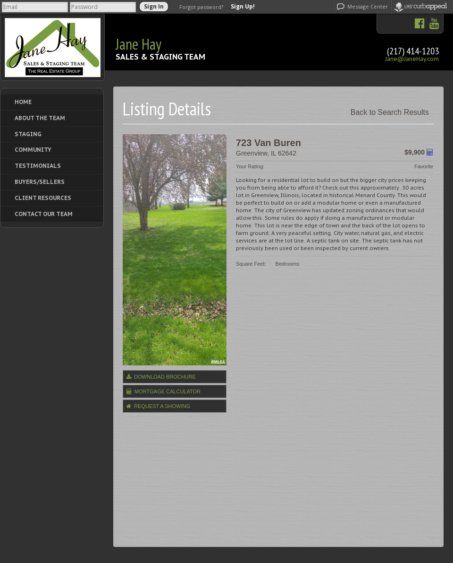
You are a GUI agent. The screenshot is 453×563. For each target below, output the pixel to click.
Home (23, 101)
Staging (28, 134)
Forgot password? (201, 6)
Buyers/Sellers (40, 181)
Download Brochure (161, 377)
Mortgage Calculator (163, 391)
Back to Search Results (390, 112)
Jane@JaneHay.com (412, 58)
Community (33, 149)
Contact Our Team (44, 213)
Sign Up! (243, 6)
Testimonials (38, 165)
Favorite (423, 166)
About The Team (40, 117)
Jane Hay (138, 44)
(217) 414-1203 (413, 51)
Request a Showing (158, 406)
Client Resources (43, 197)
